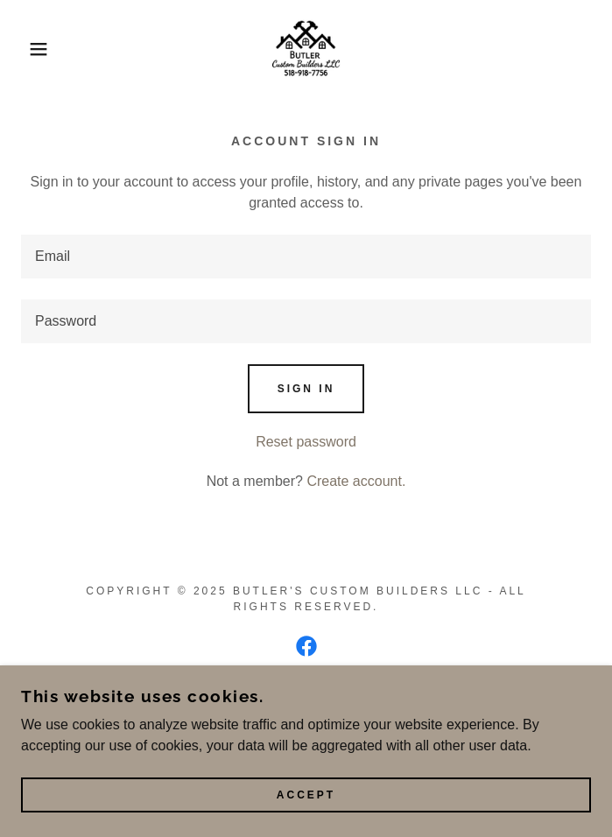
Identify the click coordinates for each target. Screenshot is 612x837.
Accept (306, 795)
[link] (306, 49)
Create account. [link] (355, 481)
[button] (40, 49)
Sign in (306, 389)
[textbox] (306, 256)
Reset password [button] (306, 441)
